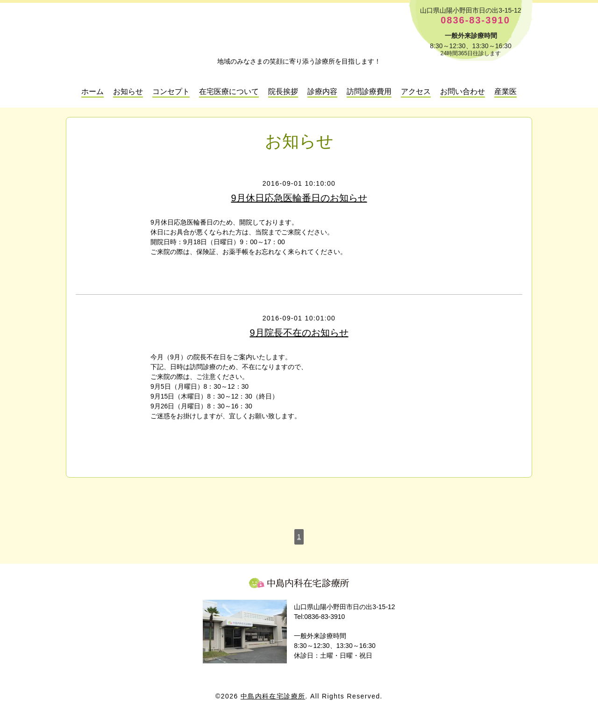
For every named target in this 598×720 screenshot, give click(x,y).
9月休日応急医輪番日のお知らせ (299, 198)
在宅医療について (229, 91)
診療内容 (322, 91)
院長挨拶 (283, 91)
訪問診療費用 (369, 91)
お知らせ (128, 91)
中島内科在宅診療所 (299, 583)
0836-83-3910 (475, 20)
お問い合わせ (462, 91)
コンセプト (171, 91)
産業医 (505, 91)
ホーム (92, 91)
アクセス (416, 91)
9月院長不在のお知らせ (298, 332)
